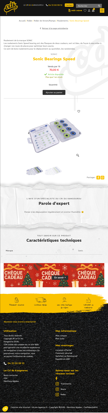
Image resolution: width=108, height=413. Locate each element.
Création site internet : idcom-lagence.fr (28, 408)
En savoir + (60, 278)
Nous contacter (11, 376)
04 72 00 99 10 (54, 5)
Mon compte (61, 336)
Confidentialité (91, 408)
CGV (6, 379)
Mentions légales (11, 382)
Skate (61, 389)
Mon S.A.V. (60, 339)
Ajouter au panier (54, 92)
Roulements (62, 21)
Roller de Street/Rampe (45, 21)
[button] (5, 409)
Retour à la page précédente (54, 28)
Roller (29, 21)
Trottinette (63, 384)
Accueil (22, 21)
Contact (69, 5)
